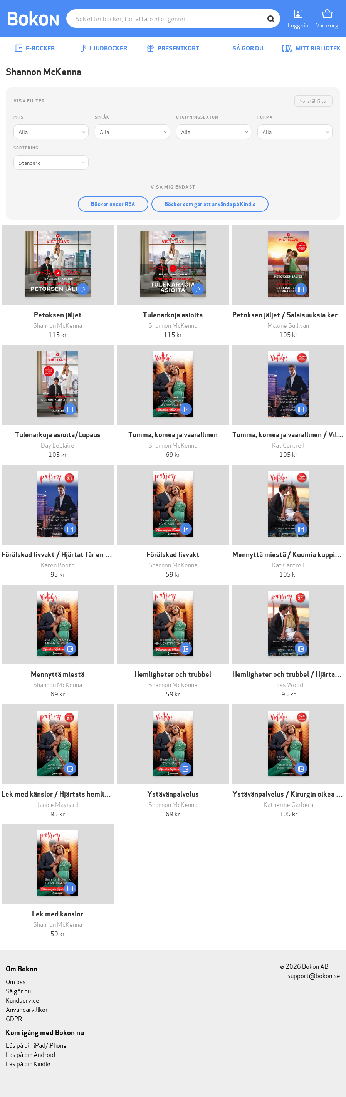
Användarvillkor (27, 1009)
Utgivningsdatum (197, 117)
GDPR (14, 1018)
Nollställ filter (313, 100)
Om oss (16, 981)
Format (266, 117)
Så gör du (242, 48)
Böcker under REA (113, 204)
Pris (18, 117)
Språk (102, 117)
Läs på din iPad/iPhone (36, 1044)
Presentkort (172, 48)
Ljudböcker (103, 48)
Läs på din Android (30, 1054)
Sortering (26, 148)
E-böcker (35, 48)
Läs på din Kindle (28, 1063)
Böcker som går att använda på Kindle (210, 204)
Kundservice (22, 999)
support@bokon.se (310, 975)
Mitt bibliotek (311, 48)
